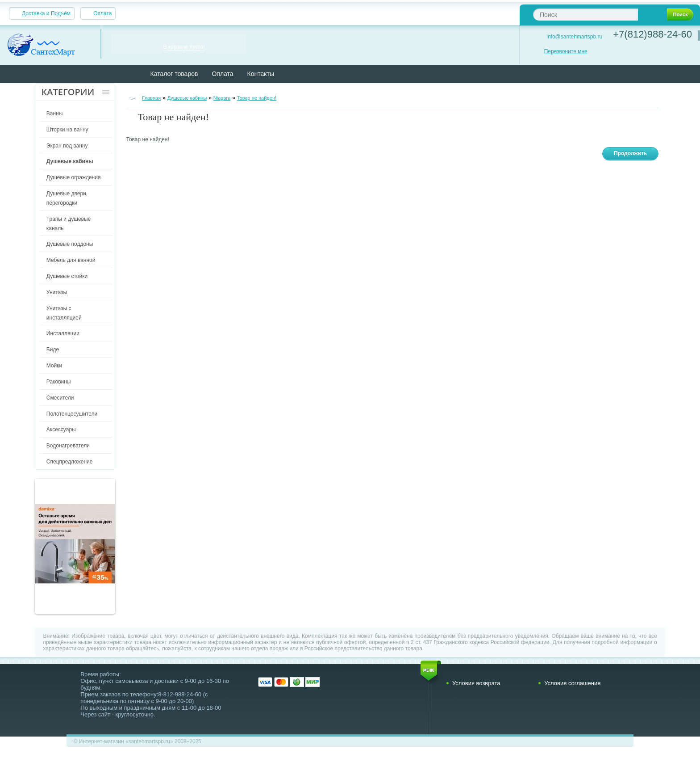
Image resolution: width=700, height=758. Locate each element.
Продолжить (630, 153)
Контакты (260, 73)
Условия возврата (476, 683)
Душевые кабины (187, 98)
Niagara (222, 98)
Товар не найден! (256, 98)
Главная (151, 98)
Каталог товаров (174, 73)
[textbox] (585, 14)
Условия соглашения (572, 683)
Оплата (102, 13)
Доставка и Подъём (46, 13)
